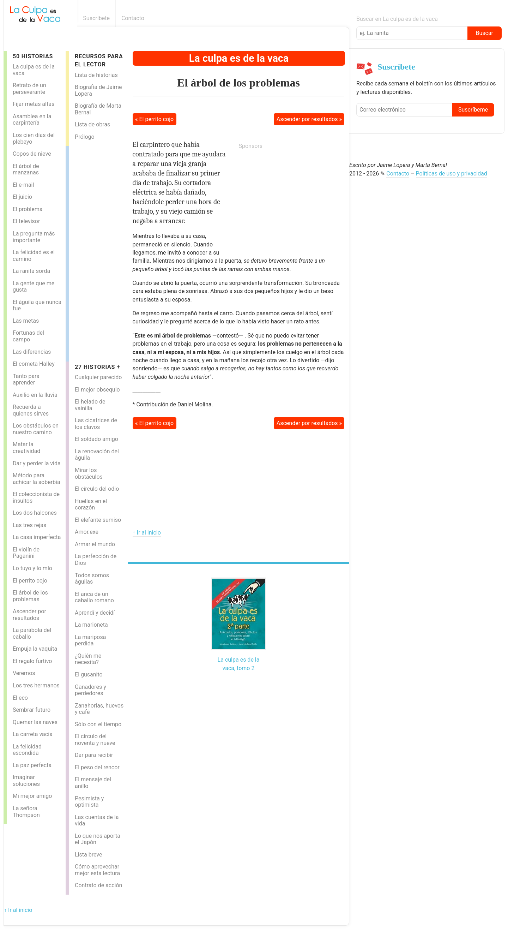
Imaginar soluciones (26, 780)
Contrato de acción (98, 885)
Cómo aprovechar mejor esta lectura (97, 870)
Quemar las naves (35, 722)
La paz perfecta (32, 765)
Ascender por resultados (29, 614)
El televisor (26, 221)
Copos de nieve (32, 153)
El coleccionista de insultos (36, 497)
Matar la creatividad (26, 447)
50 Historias (33, 56)
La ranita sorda (31, 271)
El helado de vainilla (90, 405)
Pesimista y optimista (89, 801)
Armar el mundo (95, 544)
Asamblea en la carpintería (32, 119)
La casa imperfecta (37, 537)
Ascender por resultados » (309, 119)
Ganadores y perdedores (90, 690)
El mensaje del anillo (93, 782)
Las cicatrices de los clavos (96, 423)
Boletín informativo (345, 18)
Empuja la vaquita (35, 648)
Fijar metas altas (33, 104)
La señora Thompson (26, 811)
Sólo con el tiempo (98, 724)
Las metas (26, 320)
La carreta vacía (33, 734)
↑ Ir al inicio (147, 532)
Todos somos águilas (92, 578)
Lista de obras (92, 124)
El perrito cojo (30, 580)
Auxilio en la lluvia (35, 395)
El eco (20, 697)
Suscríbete (96, 18)
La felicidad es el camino (34, 255)
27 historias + (97, 367)
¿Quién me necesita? (88, 659)
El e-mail (23, 184)
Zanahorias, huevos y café (99, 709)
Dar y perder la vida (37, 463)
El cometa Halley (34, 363)
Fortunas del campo (28, 336)
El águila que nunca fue (37, 305)
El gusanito (89, 674)
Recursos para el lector (99, 60)
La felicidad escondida (27, 750)
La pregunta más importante (34, 237)
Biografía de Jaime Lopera (98, 90)
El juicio (22, 196)
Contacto (132, 18)
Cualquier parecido (98, 377)
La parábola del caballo (32, 633)
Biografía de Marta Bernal (98, 109)
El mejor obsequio (97, 389)
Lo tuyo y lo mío (32, 568)
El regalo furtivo (32, 661)
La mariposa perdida (90, 640)
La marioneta (91, 624)
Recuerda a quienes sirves (31, 410)
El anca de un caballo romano (94, 597)
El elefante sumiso (98, 520)
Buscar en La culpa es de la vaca (397, 19)
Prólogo (85, 136)
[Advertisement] (97, 252)
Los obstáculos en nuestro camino (36, 429)
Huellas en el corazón (91, 504)
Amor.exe (86, 532)
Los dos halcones (35, 512)
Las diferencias (32, 351)
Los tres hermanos (36, 685)
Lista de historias (96, 75)
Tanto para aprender (26, 379)
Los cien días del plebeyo (34, 138)
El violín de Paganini (26, 553)
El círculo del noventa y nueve (95, 739)
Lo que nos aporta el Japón (97, 839)
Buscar (484, 33)
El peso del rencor (97, 767)
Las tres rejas (29, 525)
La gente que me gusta (33, 286)
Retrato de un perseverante (29, 88)
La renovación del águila (97, 454)
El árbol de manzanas (26, 169)
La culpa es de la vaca (34, 70)
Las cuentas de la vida (97, 820)
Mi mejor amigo (32, 796)
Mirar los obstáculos (89, 473)
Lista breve (88, 854)
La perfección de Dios (95, 559)
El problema (27, 209)
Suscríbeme (473, 109)
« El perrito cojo (154, 119)
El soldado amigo (96, 439)
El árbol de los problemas (30, 596)
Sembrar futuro (31, 709)
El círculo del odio (97, 488)
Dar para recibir (94, 755)
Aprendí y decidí (95, 612)
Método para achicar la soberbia (36, 478)
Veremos (24, 673)
